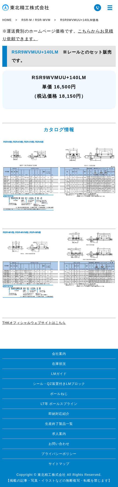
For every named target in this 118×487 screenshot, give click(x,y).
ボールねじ (59, 394)
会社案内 (59, 354)
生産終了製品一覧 (59, 424)
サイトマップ (59, 464)
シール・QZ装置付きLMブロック (59, 384)
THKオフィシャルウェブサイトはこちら (34, 323)
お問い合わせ (59, 444)
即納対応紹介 (59, 414)
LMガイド (59, 374)
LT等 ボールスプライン (59, 404)
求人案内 (59, 434)
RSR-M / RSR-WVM (35, 20)
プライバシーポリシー (58, 454)
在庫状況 (59, 364)
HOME (7, 20)
